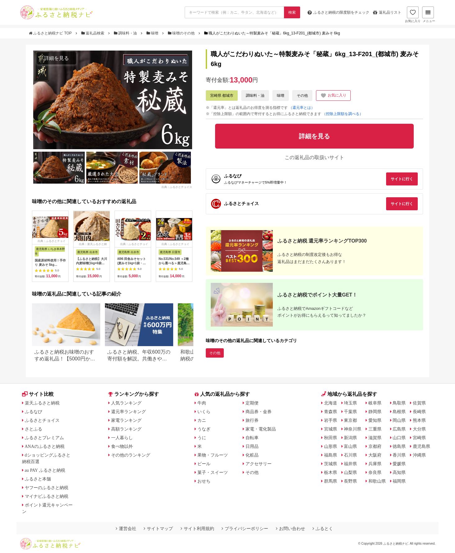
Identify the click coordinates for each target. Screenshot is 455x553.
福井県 (350, 464)
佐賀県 (419, 403)
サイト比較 (38, 394)
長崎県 (419, 411)
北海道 (330, 403)
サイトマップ (158, 528)
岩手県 (330, 420)
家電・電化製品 (261, 429)
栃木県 (330, 472)
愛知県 (374, 420)
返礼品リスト (387, 12)
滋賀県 (374, 437)
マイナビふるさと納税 (46, 496)
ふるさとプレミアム (44, 437)
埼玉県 (350, 403)
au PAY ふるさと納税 (45, 470)
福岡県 (399, 481)
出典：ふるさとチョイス (176, 187)
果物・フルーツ (212, 455)
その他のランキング (130, 455)
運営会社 (126, 528)
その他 (302, 95)
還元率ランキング (128, 411)
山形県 (330, 446)
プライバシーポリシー (245, 528)
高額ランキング (126, 429)
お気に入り (413, 15)
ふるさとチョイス (42, 420)
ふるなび (33, 411)
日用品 (252, 446)
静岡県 (374, 411)
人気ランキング (126, 403)
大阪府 (374, 455)
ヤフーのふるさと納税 (46, 487)
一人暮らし (122, 437)
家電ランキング (126, 420)
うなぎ (203, 429)
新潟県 (350, 437)
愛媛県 (399, 464)
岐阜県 (374, 403)
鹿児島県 (421, 446)
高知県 (399, 472)
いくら (203, 411)
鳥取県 (399, 403)
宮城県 (330, 429)
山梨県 (350, 472)
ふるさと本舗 (38, 479)
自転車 (252, 437)
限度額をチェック (338, 12)
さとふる (33, 429)
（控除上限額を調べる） (342, 114)
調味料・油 (126, 33)
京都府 (374, 446)
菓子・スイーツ (212, 472)
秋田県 (330, 437)
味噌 (153, 33)
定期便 (252, 403)
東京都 (350, 420)
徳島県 (399, 446)
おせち (203, 481)
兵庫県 (374, 464)
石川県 (350, 455)
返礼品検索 (93, 33)
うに (201, 437)
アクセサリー (259, 464)
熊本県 (419, 420)
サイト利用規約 (197, 528)
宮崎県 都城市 (221, 95)
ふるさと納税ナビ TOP (51, 33)
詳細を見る (56, 58)
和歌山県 (377, 481)
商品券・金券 (259, 411)
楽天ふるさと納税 (42, 403)
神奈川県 (352, 429)
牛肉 (201, 403)
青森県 (330, 411)
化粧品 (252, 455)
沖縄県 (419, 455)
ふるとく (323, 528)
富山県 (350, 446)
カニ (201, 420)
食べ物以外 (122, 446)
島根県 (399, 411)
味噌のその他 (182, 33)
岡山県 (399, 420)
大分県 (419, 429)
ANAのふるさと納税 (45, 446)
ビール (203, 464)
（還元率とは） (302, 107)
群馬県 (330, 481)
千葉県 (350, 411)
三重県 (374, 429)
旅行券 (252, 420)
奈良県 (374, 472)
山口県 (399, 437)
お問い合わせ (290, 528)
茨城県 (330, 464)
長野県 (350, 481)
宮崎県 (419, 437)
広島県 (399, 429)
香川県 (399, 455)
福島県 (330, 455)
